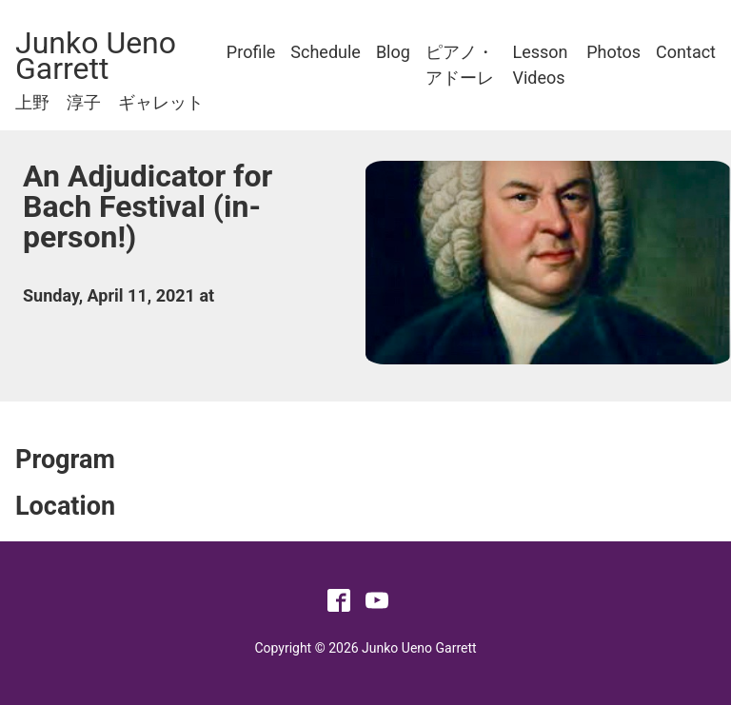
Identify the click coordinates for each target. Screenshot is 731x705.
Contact (686, 52)
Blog (393, 52)
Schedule (325, 52)
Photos (613, 52)
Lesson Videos (540, 65)
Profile (251, 52)
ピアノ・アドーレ (459, 65)
